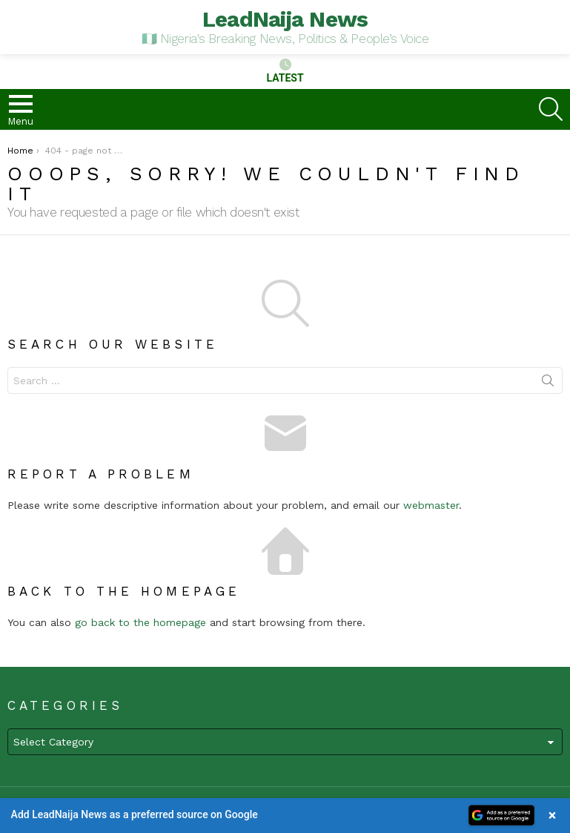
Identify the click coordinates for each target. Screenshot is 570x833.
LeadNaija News (285, 19)
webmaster (431, 505)
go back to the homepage (140, 622)
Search (548, 383)
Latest (284, 71)
